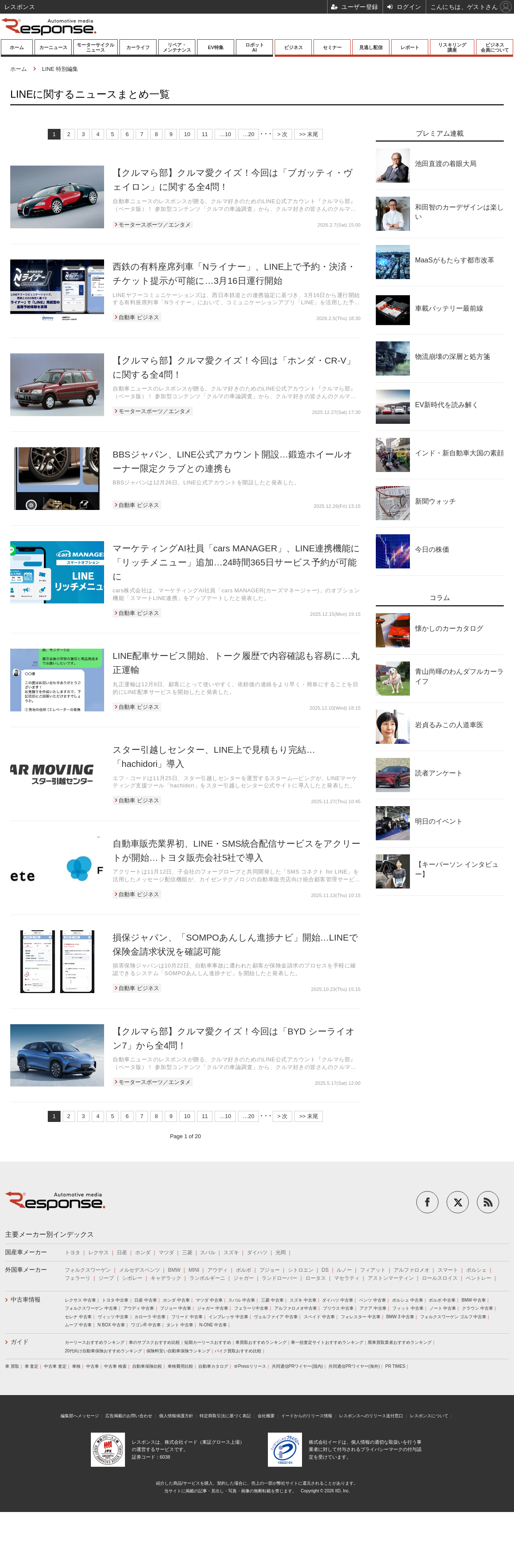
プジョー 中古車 (175, 1308)
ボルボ (243, 1270)
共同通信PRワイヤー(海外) (354, 1366)
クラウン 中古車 (477, 1308)
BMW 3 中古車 (400, 1316)
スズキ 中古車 (303, 1300)
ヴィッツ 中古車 (113, 1316)
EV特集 (216, 47)
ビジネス (293, 47)
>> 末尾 (308, 134)
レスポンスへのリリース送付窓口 (371, 1415)
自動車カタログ (213, 1366)
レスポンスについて (429, 1415)
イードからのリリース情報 (306, 1415)
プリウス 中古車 (338, 1308)
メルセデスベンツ (139, 1270)
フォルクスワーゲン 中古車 (91, 1308)
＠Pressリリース (250, 1366)
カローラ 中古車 (150, 1316)
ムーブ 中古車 (78, 1325)
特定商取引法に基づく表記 (225, 1415)
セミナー (332, 47)
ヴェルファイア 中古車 (276, 1316)
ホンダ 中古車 (176, 1300)
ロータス (315, 1278)
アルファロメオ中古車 (295, 1308)
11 (205, 134)
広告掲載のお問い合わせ (128, 1415)
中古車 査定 (55, 1366)
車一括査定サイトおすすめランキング (327, 1342)
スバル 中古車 (241, 1300)
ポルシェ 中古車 (407, 1300)
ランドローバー (279, 1278)
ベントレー (478, 1278)
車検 (76, 1366)
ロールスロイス (440, 1278)
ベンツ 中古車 (372, 1300)
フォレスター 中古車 (360, 1316)
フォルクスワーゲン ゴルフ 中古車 (453, 1316)
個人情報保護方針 (176, 1415)
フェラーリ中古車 (251, 1308)
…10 (225, 134)
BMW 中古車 (474, 1300)
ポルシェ (476, 1270)
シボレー (132, 1278)
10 (187, 134)
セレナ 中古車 (78, 1316)
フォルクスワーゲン (88, 1270)
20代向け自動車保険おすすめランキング (103, 1351)
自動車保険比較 (147, 1366)
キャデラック (166, 1278)
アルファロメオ (412, 1270)
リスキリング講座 (452, 47)
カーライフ (138, 47)
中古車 (92, 1366)
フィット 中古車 (408, 1308)
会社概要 (266, 1415)
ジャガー (243, 1278)
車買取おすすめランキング (261, 1342)
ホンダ (143, 1253)
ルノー (344, 1270)
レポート (410, 47)
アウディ (217, 1270)
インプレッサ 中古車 (228, 1316)
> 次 (282, 134)
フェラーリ (77, 1278)
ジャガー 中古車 (212, 1308)
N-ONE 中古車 (213, 1325)
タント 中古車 (179, 1325)
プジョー (269, 1270)
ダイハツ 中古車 (337, 1300)
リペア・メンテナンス (177, 47)
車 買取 (12, 1366)
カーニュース (53, 47)
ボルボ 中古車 (442, 1300)
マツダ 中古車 (209, 1300)
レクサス (98, 1253)
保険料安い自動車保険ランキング (178, 1351)
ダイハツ (257, 1253)
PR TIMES (395, 1366)
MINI (194, 1270)
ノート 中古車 (443, 1308)
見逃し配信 (371, 47)
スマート (448, 1270)
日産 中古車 (145, 1300)
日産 (122, 1253)
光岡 (281, 1253)
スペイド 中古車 (319, 1316)
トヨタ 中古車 (115, 1300)
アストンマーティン (391, 1278)
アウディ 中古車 (138, 1308)
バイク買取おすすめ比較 (238, 1351)
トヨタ (72, 1253)
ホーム (17, 47)
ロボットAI (254, 47)
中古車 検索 (115, 1366)
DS (325, 1270)
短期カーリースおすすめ (207, 1342)
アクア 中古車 (373, 1308)
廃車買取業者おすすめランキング (400, 1342)
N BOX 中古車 (111, 1325)
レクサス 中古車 (80, 1300)
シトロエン (301, 1270)
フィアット (373, 1270)
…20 (248, 134)
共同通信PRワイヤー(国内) (297, 1366)
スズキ (231, 1253)
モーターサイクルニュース (95, 47)
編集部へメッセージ (80, 1415)
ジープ (106, 1278)
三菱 (187, 1253)
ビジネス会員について (495, 47)
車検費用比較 (180, 1366)
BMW (174, 1270)
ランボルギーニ (207, 1278)
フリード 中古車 (187, 1316)
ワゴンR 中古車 (146, 1325)
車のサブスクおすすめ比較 (154, 1342)
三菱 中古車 (272, 1300)
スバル (207, 1253)
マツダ (166, 1253)
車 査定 (32, 1366)
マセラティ (347, 1278)
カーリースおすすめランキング (95, 1342)
